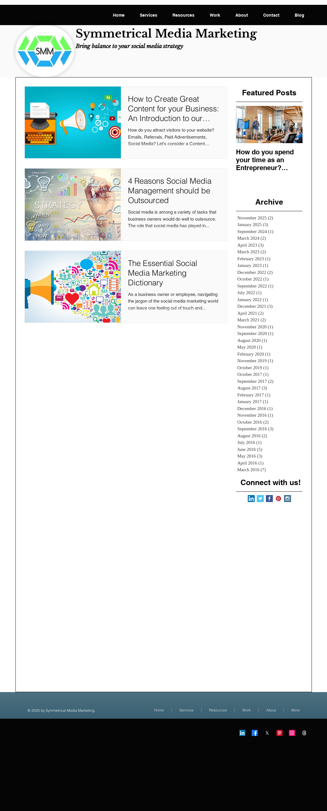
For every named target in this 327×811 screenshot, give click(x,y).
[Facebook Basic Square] (269, 498)
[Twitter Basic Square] (260, 498)
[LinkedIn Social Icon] (251, 498)
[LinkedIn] (242, 733)
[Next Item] (293, 124)
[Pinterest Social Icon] (278, 498)
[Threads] (304, 733)
